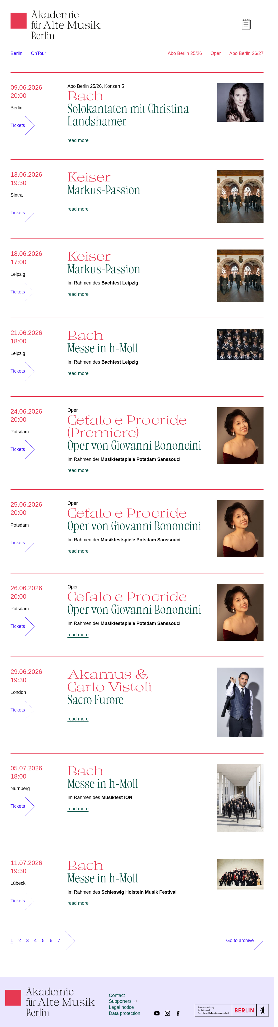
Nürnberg (20, 788)
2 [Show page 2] (19, 940)
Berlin (16, 53)
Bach (137, 107)
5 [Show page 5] (43, 940)
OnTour (38, 53)
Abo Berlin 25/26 (185, 53)
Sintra (17, 195)
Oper (215, 53)
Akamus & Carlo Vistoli (137, 686)
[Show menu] (263, 25)
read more (77, 140)
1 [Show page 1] (12, 940)
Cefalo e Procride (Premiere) (137, 431)
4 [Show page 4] (35, 940)
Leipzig (18, 274)
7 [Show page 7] (59, 940)
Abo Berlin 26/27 (246, 53)
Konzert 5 (114, 86)
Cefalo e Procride (137, 518)
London (18, 692)
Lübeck (18, 883)
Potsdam (20, 431)
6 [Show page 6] (51, 940)
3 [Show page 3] (27, 940)
